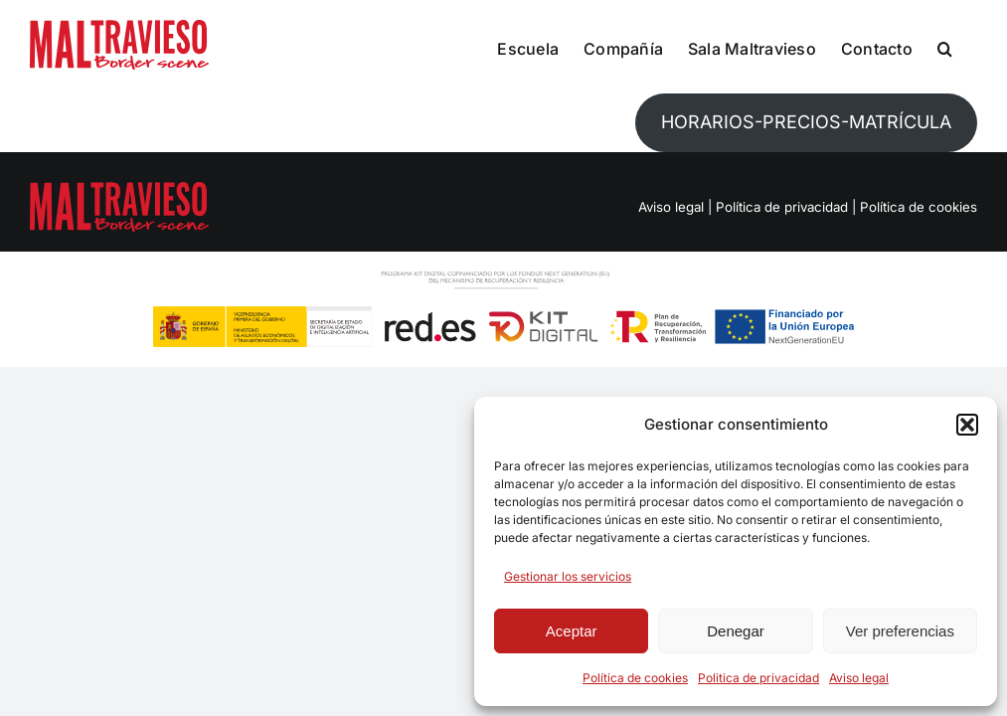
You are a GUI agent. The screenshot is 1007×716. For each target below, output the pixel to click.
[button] (967, 425)
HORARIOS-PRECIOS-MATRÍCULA (806, 121)
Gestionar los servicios (567, 576)
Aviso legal (859, 677)
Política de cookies (635, 677)
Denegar (735, 631)
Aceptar (571, 631)
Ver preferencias (900, 631)
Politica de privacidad (758, 677)
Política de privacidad (782, 207)
